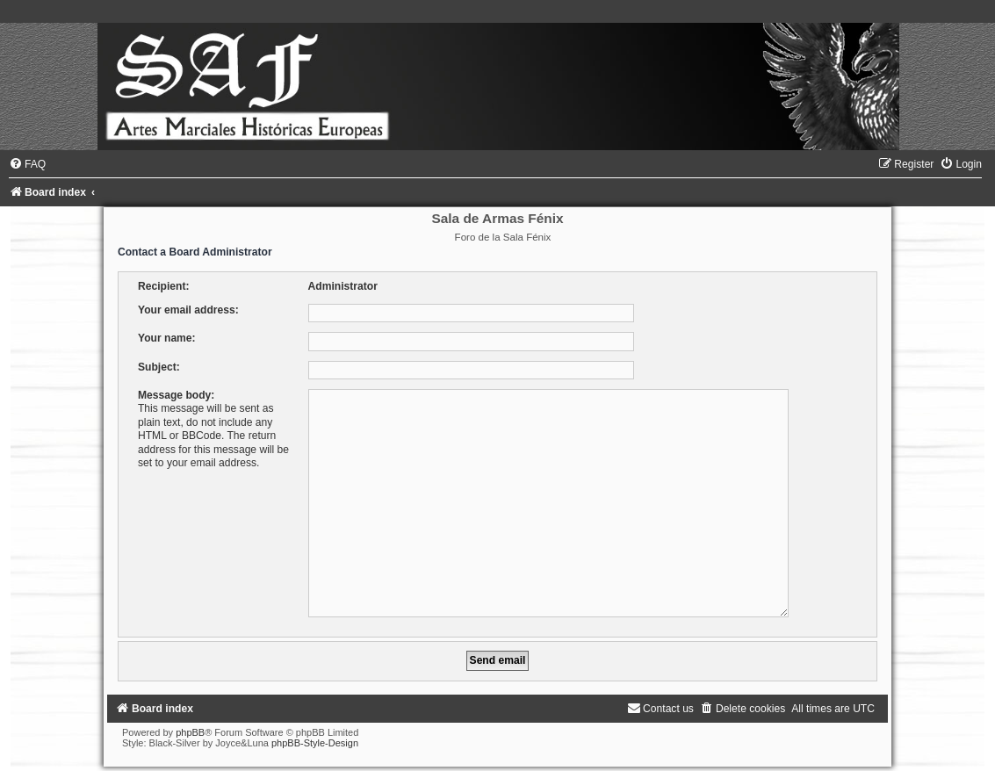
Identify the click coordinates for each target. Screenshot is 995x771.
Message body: (176, 395)
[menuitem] (27, 164)
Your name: (167, 338)
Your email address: (188, 310)
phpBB (190, 725)
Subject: (159, 367)
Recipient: (163, 286)
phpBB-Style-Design (314, 736)
